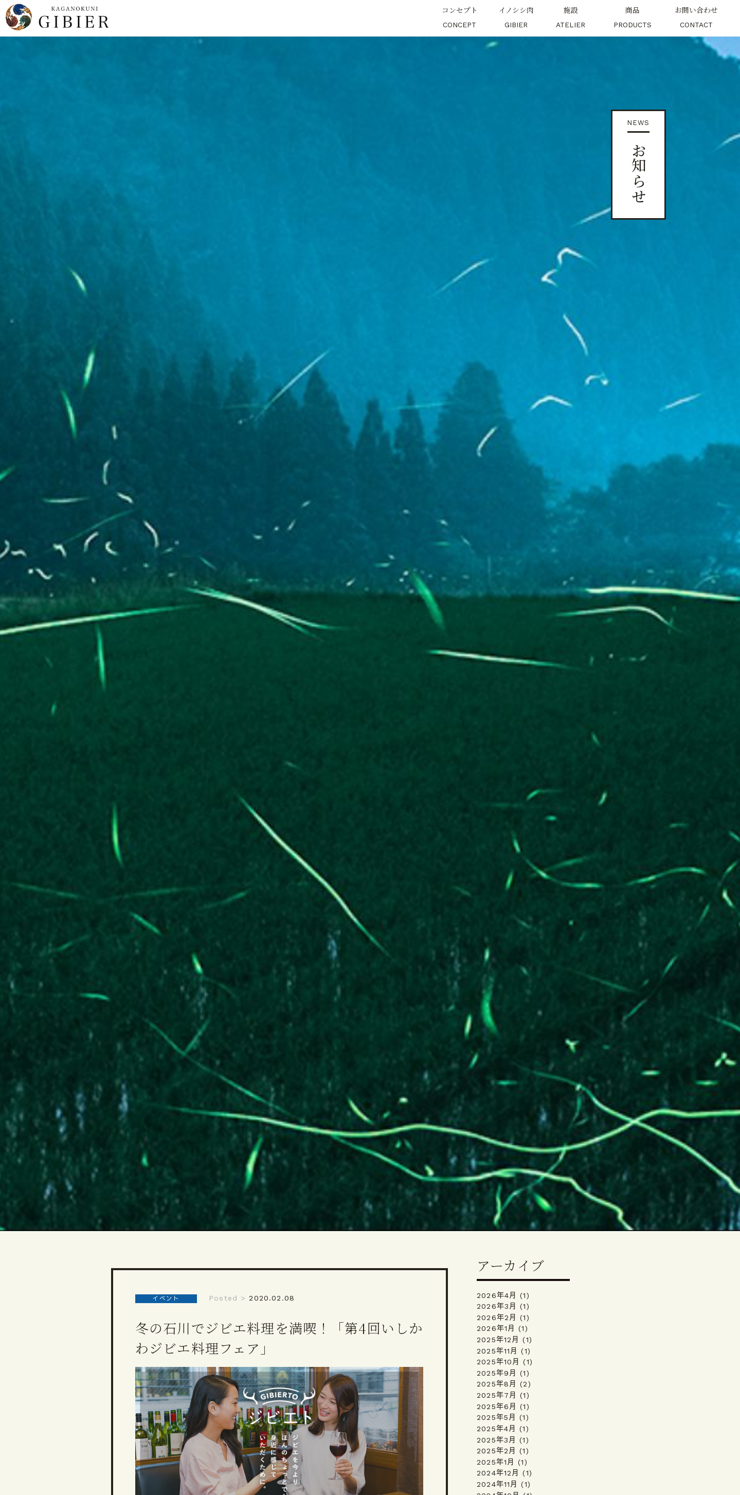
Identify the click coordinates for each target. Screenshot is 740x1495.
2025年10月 (498, 1362)
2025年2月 (496, 1451)
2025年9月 (497, 1373)
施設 (570, 18)
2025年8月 (497, 1384)
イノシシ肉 (516, 18)
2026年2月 (497, 1317)
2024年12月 (498, 1473)
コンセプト (459, 18)
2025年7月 (497, 1395)
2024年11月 (497, 1484)
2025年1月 (496, 1462)
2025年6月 (497, 1406)
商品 (632, 18)
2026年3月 (497, 1306)
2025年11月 (497, 1351)
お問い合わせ (696, 18)
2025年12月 (498, 1340)
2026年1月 (496, 1328)
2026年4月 (497, 1295)
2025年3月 (496, 1440)
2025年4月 (496, 1429)
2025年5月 (496, 1417)
